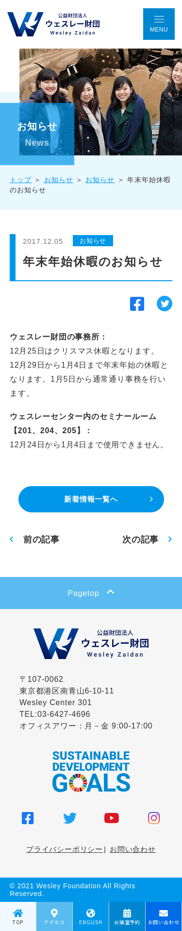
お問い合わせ (133, 849)
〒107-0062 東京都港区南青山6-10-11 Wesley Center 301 (66, 691)
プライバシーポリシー (64, 849)
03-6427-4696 (63, 714)
